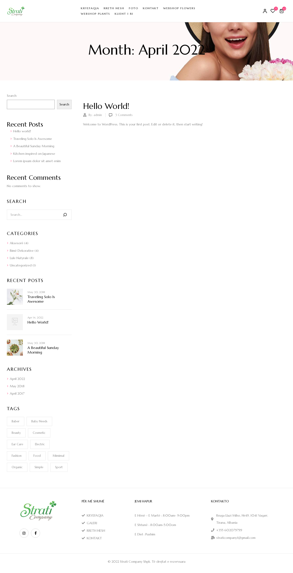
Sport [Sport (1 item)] (59, 467)
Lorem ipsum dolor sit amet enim (37, 161)
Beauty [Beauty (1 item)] (16, 433)
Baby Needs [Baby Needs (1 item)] (39, 421)
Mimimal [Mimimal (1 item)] (58, 456)
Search (11, 96)
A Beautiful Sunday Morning (33, 146)
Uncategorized (21, 265)
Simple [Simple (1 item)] (39, 467)
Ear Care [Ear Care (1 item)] (17, 444)
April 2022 (17, 379)
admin (98, 115)
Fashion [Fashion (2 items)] (17, 456)
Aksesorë (16, 243)
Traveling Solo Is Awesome (32, 139)
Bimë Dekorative (22, 251)
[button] (282, 11)
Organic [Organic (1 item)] (17, 467)
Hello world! (22, 131)
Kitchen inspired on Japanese (34, 154)
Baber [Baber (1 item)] (15, 421)
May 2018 (17, 386)
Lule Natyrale (19, 258)
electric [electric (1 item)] (40, 444)
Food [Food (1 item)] (37, 456)
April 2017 (17, 393)
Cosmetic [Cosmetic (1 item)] (39, 433)
